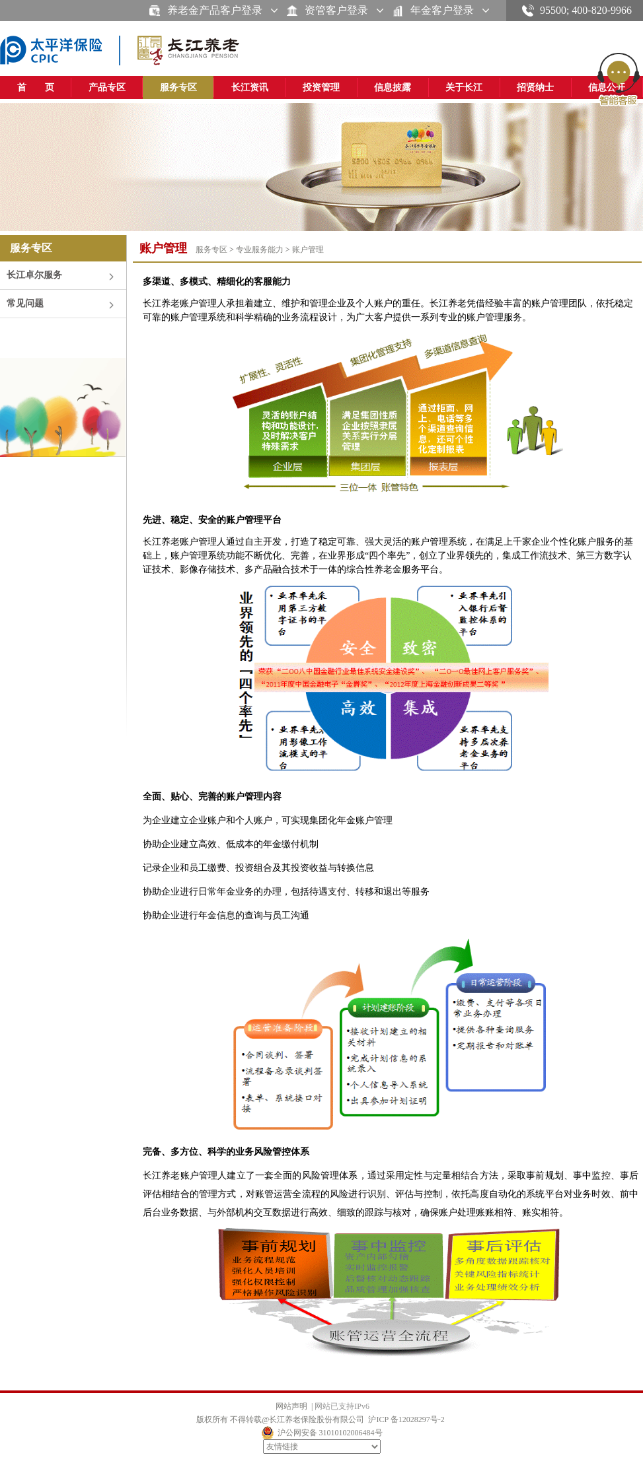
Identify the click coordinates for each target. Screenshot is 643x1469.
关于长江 (463, 87)
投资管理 (321, 87)
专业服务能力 (260, 249)
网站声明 (291, 1406)
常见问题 (25, 303)
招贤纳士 (535, 87)
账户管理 (308, 249)
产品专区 (107, 87)
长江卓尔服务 (34, 275)
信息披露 (392, 87)
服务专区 (178, 87)
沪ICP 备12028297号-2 (406, 1419)
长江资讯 (249, 87)
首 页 (35, 87)
